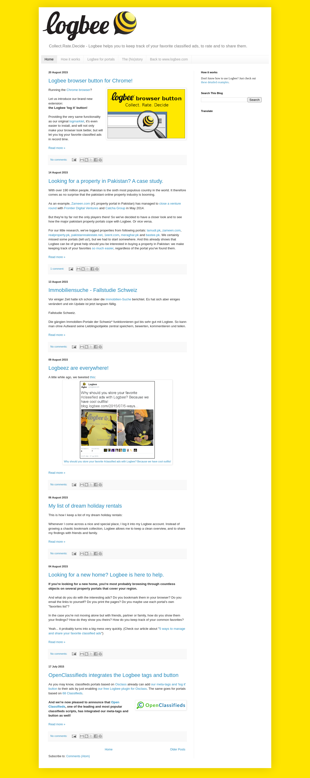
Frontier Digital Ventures (81, 208)
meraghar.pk (130, 235)
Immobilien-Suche (118, 299)
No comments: (59, 159)
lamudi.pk (153, 230)
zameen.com (171, 230)
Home (49, 59)
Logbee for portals (101, 59)
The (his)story (132, 59)
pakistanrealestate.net (86, 235)
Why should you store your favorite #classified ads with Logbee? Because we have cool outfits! (117, 461)
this (92, 377)
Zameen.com (80, 203)
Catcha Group (115, 208)
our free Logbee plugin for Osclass (122, 688)
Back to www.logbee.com (169, 59)
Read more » (56, 148)
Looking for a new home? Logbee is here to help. (106, 575)
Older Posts (177, 749)
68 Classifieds (72, 693)
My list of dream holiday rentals (85, 506)
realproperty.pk (59, 235)
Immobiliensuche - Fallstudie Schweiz (92, 290)
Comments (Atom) (78, 756)
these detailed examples (215, 82)
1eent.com (111, 235)
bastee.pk (153, 235)
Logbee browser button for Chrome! (90, 81)
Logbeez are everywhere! (78, 368)
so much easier (103, 248)
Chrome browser (78, 90)
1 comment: (57, 268)
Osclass (121, 684)
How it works (70, 59)
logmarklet (77, 121)
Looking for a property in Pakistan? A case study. (105, 181)
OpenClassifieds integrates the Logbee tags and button (113, 675)
